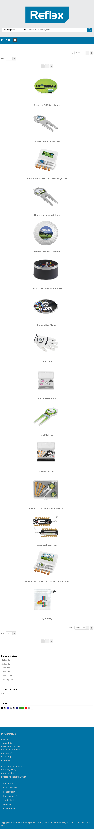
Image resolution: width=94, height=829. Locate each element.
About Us (7, 743)
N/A (2, 693)
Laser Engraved (7, 679)
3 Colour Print (6, 668)
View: (2, 58)
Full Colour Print (7, 675)
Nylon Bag (47, 618)
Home (6, 739)
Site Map (7, 756)
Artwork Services (11, 753)
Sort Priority (82, 53)
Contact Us (8, 773)
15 (11, 58)
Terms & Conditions (12, 766)
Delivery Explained (12, 746)
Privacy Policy (9, 769)
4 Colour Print (6, 671)
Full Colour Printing (12, 749)
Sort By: (70, 53)
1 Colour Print (6, 660)
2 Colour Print (6, 664)
